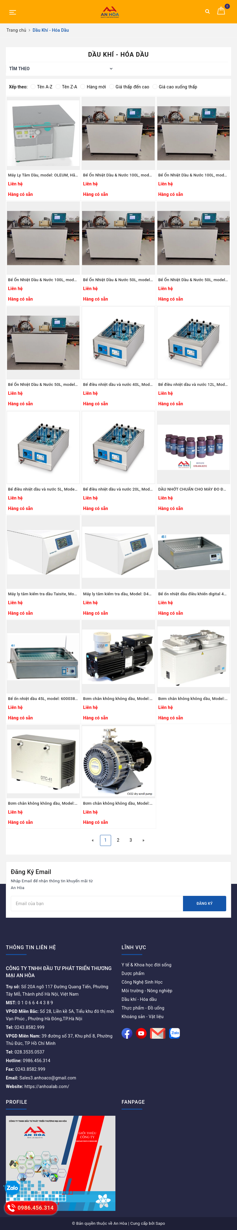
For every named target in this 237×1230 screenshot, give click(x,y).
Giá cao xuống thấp (174, 86)
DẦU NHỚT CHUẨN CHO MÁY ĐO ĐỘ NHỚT (193, 489)
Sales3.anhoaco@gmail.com (41, 1077)
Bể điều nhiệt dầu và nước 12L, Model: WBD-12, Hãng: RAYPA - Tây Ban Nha (193, 384)
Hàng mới (93, 86)
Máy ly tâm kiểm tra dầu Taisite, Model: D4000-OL (43, 594)
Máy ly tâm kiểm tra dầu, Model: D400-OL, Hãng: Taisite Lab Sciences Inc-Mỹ (118, 594)
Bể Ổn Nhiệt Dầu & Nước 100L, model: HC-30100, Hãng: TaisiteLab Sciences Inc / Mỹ (118, 175)
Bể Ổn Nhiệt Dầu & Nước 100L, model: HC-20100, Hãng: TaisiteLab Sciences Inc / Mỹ (193, 175)
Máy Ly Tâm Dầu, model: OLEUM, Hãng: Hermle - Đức (43, 175)
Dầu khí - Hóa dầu (139, 999)
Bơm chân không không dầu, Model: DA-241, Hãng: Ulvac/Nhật (193, 698)
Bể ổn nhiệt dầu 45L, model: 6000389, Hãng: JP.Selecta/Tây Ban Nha (43, 698)
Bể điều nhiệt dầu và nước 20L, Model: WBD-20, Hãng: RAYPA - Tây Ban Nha (118, 489)
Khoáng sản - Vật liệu (143, 1016)
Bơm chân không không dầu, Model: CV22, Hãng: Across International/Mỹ (118, 803)
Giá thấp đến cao (129, 86)
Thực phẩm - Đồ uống (143, 1007)
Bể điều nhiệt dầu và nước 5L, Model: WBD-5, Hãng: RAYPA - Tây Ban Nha (43, 489)
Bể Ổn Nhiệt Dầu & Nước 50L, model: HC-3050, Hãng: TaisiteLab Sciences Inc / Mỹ (118, 279)
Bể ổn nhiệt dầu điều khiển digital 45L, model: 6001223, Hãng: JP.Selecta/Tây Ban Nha (193, 594)
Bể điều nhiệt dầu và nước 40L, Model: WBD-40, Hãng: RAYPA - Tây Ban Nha (118, 384)
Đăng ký (205, 903)
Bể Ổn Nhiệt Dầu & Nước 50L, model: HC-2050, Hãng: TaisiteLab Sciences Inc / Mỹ (193, 279)
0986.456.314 (28, 1060)
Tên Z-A (66, 86)
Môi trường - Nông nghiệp (147, 990)
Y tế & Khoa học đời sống (147, 964)
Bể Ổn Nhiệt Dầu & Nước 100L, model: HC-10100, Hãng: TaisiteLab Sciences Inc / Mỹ (43, 279)
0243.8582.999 (25, 1027)
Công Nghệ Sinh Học (142, 982)
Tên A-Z (41, 86)
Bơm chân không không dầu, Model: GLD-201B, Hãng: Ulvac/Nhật (118, 698)
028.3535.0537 (25, 1052)
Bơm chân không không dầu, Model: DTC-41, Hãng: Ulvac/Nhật (43, 803)
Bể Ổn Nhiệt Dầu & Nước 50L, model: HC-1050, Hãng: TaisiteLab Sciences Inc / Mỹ (43, 384)
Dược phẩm (133, 973)
